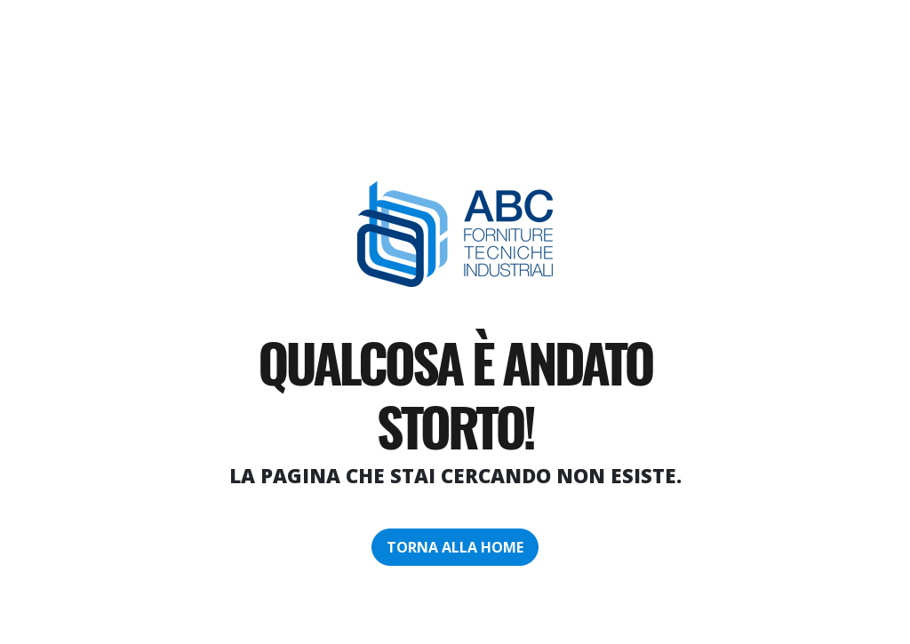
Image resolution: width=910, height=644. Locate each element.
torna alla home (455, 547)
